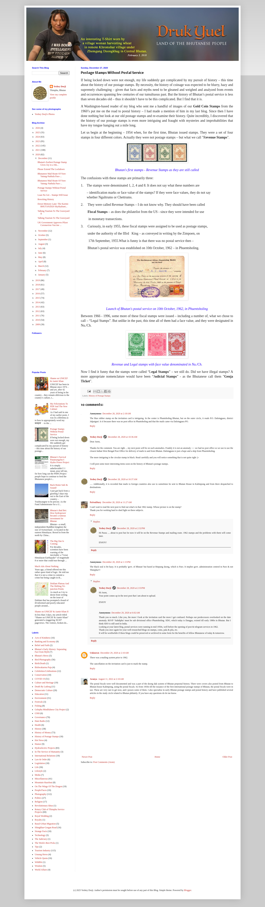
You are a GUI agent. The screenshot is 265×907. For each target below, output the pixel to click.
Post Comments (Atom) (104, 762)
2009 (38, 324)
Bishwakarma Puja (43, 667)
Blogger (187, 890)
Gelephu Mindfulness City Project (50, 709)
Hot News (39, 740)
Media (38, 775)
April (40, 261)
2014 (38, 302)
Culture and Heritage (44, 682)
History (38, 728)
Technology (40, 835)
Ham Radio (40, 721)
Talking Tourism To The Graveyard (53, 218)
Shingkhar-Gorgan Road (46, 827)
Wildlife (38, 862)
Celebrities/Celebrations (46, 671)
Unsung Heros (41, 854)
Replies (96, 521)
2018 (38, 284)
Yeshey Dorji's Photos (45, 114)
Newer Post (87, 757)
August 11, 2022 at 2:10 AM (111, 679)
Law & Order (41, 759)
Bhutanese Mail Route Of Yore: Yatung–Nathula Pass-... (52, 182)
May (40, 257)
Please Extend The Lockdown (51, 169)
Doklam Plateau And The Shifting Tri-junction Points (59, 586)
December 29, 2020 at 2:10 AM (114, 653)
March (41, 266)
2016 (38, 293)
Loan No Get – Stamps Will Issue (53, 195)
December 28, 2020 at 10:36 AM (122, 437)
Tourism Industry (42, 850)
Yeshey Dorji (96, 437)
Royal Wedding (42, 816)
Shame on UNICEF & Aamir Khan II (51, 611)
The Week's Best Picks (45, 843)
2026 (38, 128)
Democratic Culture (44, 690)
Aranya (93, 679)
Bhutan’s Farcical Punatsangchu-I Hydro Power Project (59, 460)
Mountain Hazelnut (43, 782)
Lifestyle (39, 771)
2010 (38, 320)
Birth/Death (40, 663)
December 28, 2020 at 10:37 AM (122, 479)
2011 (38, 315)
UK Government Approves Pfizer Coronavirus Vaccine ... (53, 223)
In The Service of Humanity (47, 751)
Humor (38, 744)
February (42, 270)
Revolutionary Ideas (44, 805)
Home (157, 757)
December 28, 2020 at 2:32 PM (131, 528)
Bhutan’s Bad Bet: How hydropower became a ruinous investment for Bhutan (58, 516)
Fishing (38, 705)
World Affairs (41, 869)
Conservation (41, 675)
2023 (38, 141)
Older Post (227, 757)
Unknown (94, 653)
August (41, 244)
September (43, 239)
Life (37, 767)
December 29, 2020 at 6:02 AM (125, 612)
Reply (92, 426)
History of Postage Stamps (99, 396)
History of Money (43, 732)
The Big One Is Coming (57, 542)
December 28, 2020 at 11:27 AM (117, 502)
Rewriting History (46, 199)
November (43, 230)
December (43, 158)
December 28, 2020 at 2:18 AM (116, 413)
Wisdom (38, 866)
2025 (38, 132)
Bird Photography (43, 659)
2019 (38, 280)
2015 (38, 298)
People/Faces (41, 790)
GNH (37, 713)
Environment (41, 698)
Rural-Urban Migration (45, 823)
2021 (38, 150)
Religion (38, 801)
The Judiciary (41, 839)
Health (38, 725)
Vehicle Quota (41, 858)
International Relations (45, 755)
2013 (38, 306)
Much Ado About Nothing (46, 566)
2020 (38, 154)
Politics (38, 798)
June (40, 253)
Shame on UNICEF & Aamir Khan (59, 379)
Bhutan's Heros (41, 655)
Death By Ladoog (43, 686)
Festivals (39, 702)
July (40, 248)
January (42, 274)
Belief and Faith (42, 645)
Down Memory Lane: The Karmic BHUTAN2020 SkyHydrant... (53, 205)
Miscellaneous (41, 778)
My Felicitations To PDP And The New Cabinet (59, 406)
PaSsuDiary (95, 502)
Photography (40, 794)
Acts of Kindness (42, 637)
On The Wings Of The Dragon (48, 786)
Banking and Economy (45, 641)
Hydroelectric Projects (45, 748)
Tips (37, 846)
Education (39, 694)
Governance (40, 717)
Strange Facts (41, 831)
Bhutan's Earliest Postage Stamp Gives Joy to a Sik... (52, 163)
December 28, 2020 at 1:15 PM (116, 562)
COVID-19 (40, 679)
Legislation (40, 763)
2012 (38, 311)
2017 (38, 289)
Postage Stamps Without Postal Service (57, 432)
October (42, 235)
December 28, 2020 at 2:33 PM (131, 588)
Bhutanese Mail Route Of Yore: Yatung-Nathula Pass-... (52, 175)
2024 (38, 136)
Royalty (38, 819)
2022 (38, 145)
